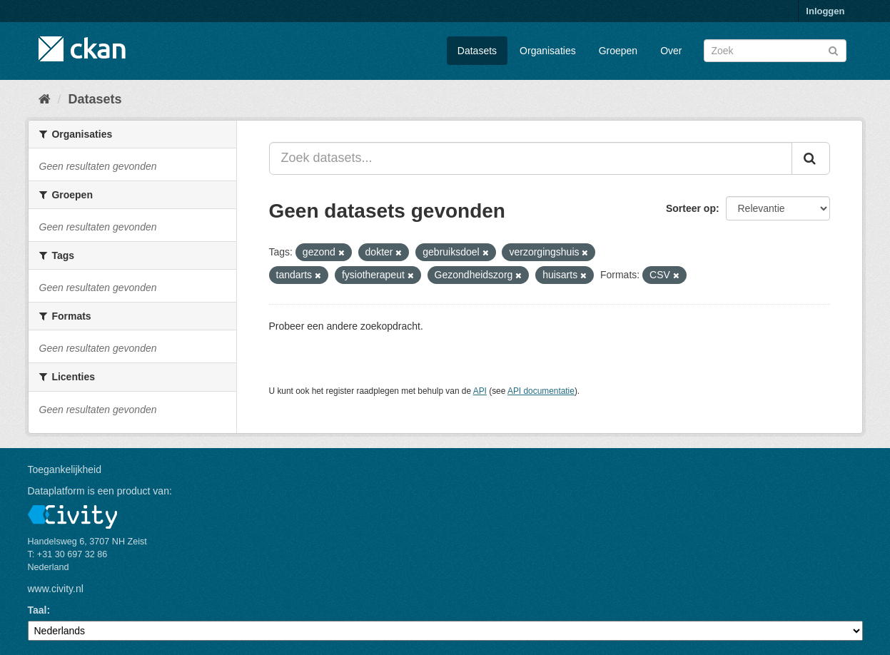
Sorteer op (691, 208)
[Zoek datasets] (775, 50)
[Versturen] (833, 50)
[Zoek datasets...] (530, 158)
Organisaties (548, 50)
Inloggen (825, 11)
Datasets (477, 50)
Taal (37, 610)
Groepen (618, 50)
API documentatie (541, 391)
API (480, 391)
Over (671, 50)
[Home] (45, 99)
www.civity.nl (56, 588)
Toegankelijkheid (65, 469)
